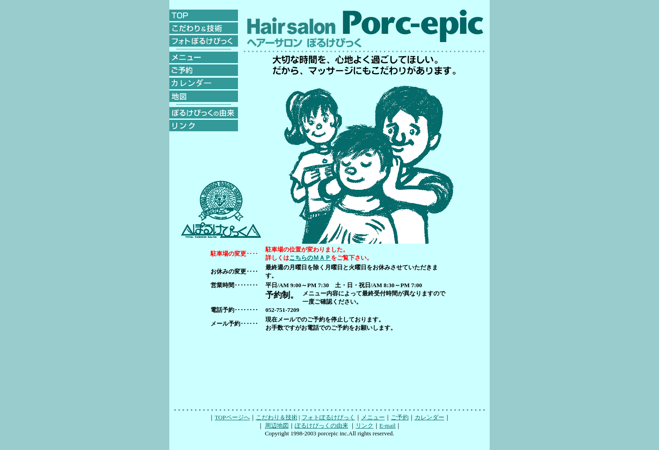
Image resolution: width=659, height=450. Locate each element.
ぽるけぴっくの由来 (321, 425)
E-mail (387, 425)
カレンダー (429, 417)
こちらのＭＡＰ (310, 257)
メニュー (373, 417)
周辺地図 (277, 425)
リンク (364, 425)
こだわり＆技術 (276, 417)
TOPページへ (232, 417)
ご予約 (400, 417)
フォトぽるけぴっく (328, 417)
